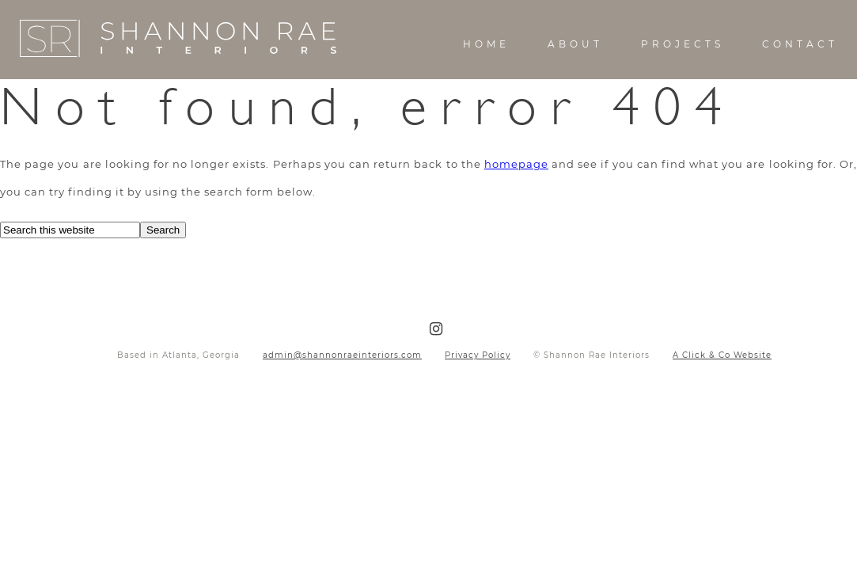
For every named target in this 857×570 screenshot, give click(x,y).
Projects (682, 44)
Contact (800, 44)
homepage (516, 164)
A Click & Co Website (722, 355)
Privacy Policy (477, 355)
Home (486, 44)
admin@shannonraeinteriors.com (342, 355)
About (575, 44)
